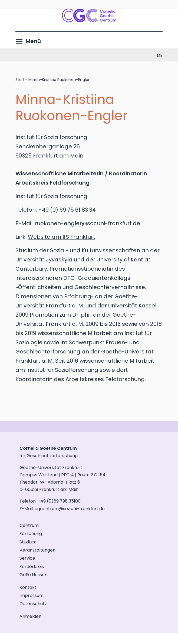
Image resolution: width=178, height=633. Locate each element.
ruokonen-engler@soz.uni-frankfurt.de (87, 223)
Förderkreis (31, 566)
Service (27, 558)
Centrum (29, 525)
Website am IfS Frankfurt (61, 237)
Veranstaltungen (37, 550)
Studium (28, 542)
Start (20, 79)
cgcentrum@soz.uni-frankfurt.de (70, 509)
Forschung (30, 533)
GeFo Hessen (33, 575)
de (160, 55)
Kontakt (28, 587)
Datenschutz (33, 604)
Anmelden (30, 616)
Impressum (31, 595)
